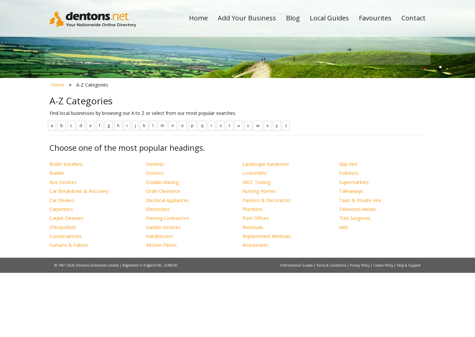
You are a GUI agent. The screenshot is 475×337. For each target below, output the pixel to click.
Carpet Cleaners (66, 282)
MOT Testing (256, 246)
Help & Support (409, 329)
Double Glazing (162, 246)
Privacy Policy (360, 329)
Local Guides (329, 17)
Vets (343, 291)
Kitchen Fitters (161, 309)
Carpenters (61, 273)
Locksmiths (254, 237)
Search (380, 106)
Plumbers (252, 273)
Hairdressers (159, 300)
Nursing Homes (259, 255)
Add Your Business (247, 17)
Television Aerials (357, 273)
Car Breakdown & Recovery (79, 255)
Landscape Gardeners (265, 228)
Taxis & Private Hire (360, 264)
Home (198, 17)
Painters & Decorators (266, 264)
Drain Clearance (163, 255)
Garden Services (163, 291)
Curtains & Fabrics (68, 309)
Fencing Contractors (167, 282)
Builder (56, 237)
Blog (293, 17)
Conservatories (65, 300)
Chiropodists (62, 291)
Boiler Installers (65, 228)
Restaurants (255, 309)
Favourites (375, 17)
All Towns (81, 117)
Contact (413, 17)
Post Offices (255, 282)
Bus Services (63, 246)
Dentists (155, 228)
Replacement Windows (266, 300)
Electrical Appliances (167, 264)
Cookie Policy (383, 329)
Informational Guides (297, 329)
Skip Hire (348, 228)
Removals (253, 291)
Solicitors (349, 237)
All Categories (228, 117)
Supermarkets (354, 246)
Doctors (155, 237)
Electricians (158, 273)
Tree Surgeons (354, 282)
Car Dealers (62, 264)
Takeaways (351, 255)
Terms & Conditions (331, 329)
